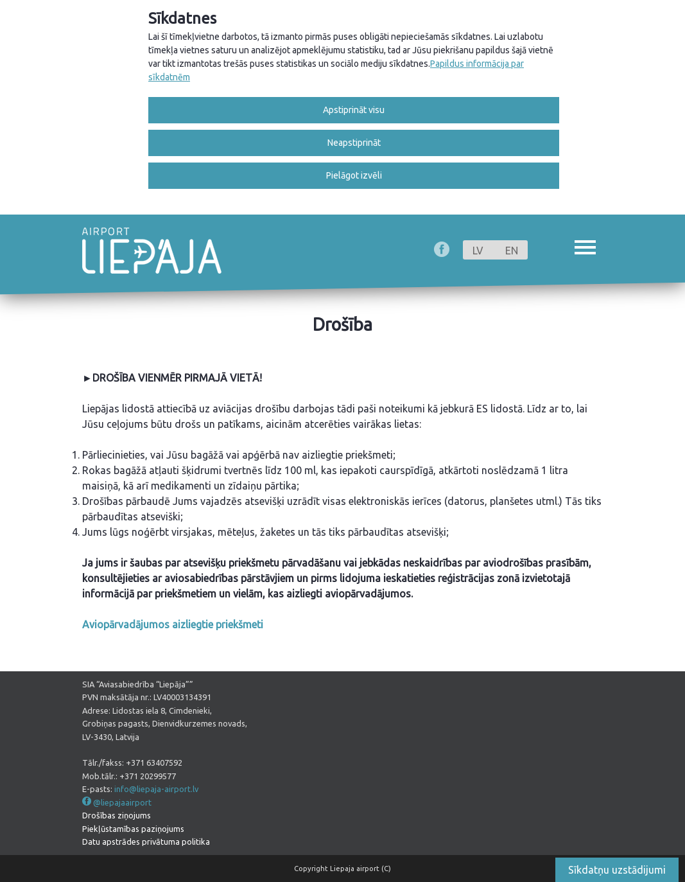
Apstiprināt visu (354, 110)
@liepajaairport (122, 802)
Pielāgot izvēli (354, 175)
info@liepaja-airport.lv (156, 788)
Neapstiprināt (354, 142)
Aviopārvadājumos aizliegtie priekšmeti (172, 624)
